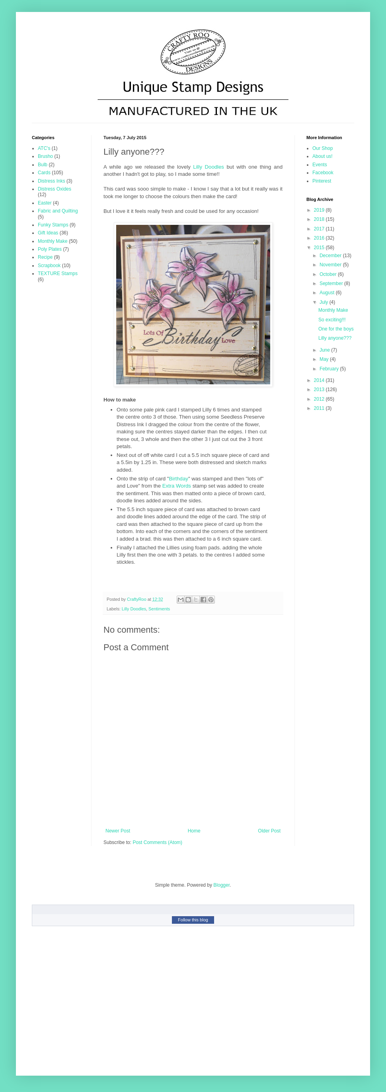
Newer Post (117, 831)
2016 (320, 238)
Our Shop (322, 148)
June (325, 350)
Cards (44, 172)
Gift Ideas (48, 233)
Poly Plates (50, 249)
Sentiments (159, 608)
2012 (320, 399)
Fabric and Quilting (58, 211)
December (331, 255)
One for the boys (336, 329)
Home (194, 831)
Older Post (269, 831)
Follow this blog (193, 919)
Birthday (178, 479)
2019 (320, 210)
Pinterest (321, 181)
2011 (320, 408)
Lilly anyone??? (334, 338)
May (325, 359)
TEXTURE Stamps (58, 273)
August (328, 292)
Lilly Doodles (208, 167)
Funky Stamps (53, 225)
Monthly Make (53, 241)
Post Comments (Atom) (157, 842)
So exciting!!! (332, 320)
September (332, 283)
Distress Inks (51, 181)
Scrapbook (49, 265)
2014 (320, 380)
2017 (320, 229)
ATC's (44, 148)
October (329, 274)
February (330, 369)
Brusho (45, 156)
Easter (45, 203)
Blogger (221, 885)
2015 (320, 247)
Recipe (45, 257)
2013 (320, 389)
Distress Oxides (54, 189)
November (331, 265)
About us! (322, 156)
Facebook (322, 172)
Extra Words (176, 486)
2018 (320, 219)
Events (319, 164)
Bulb (42, 164)
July (324, 302)
